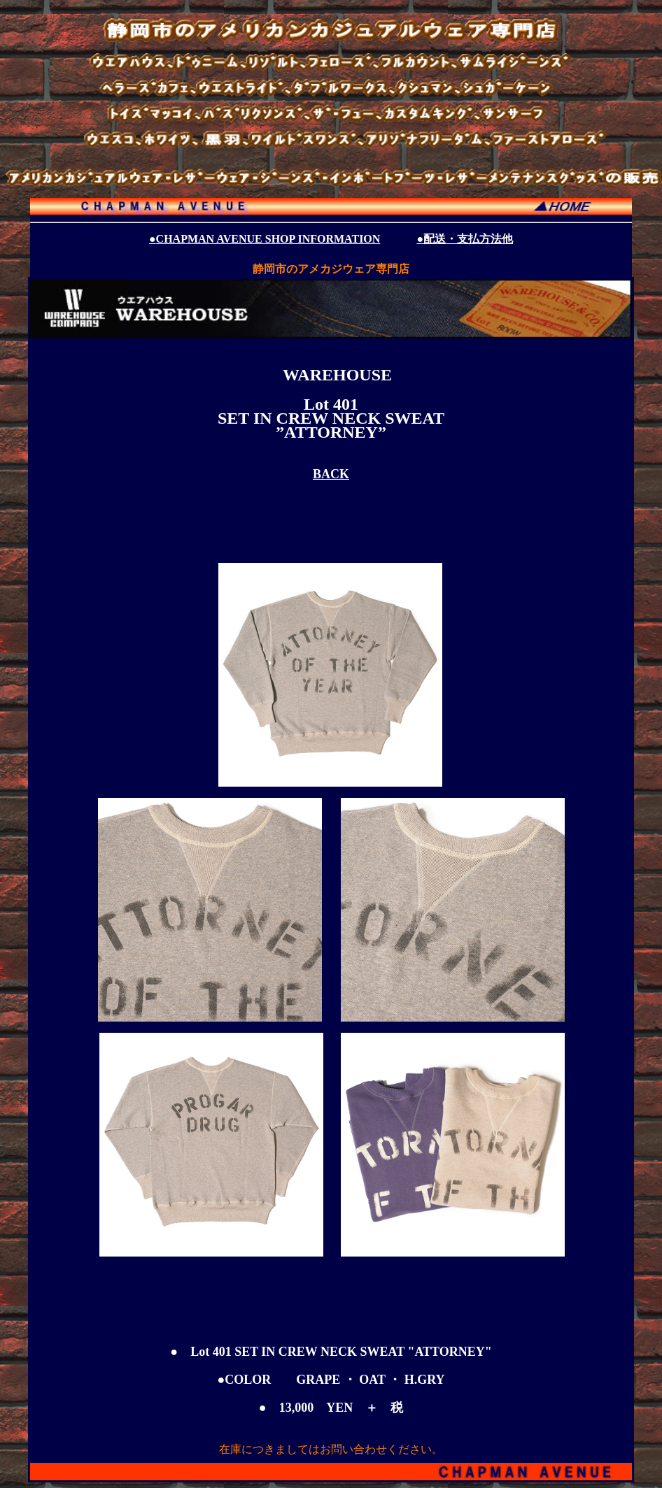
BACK (331, 474)
